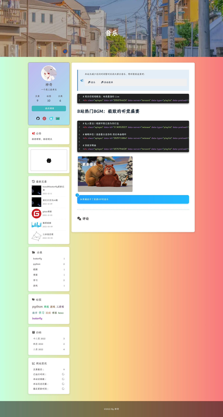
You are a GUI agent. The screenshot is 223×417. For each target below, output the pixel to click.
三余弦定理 (48, 234)
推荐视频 (47, 223)
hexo (61, 312)
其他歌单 (107, 82)
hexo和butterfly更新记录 (53, 188)
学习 (42, 313)
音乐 (91, 82)
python (37, 306)
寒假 (46, 306)
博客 (54, 312)
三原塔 (60, 306)
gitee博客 (47, 211)
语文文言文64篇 (50, 200)
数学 (34, 312)
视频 (48, 312)
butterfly (37, 318)
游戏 (52, 306)
